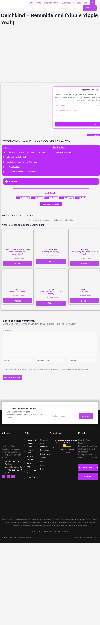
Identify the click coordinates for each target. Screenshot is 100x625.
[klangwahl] (50, 502)
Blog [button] (79, 3)
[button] (51, 183)
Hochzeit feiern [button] (51, 3)
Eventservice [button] (68, 3)
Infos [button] (38, 3)
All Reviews (67, 457)
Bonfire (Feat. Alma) (17, 293)
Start (31, 3)
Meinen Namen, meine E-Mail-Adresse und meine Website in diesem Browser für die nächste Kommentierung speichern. (47, 374)
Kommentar (7, 332)
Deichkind (22, 159)
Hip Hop (33, 164)
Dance (25, 164)
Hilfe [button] (86, 3)
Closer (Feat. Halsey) (51, 254)
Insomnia (84, 293)
